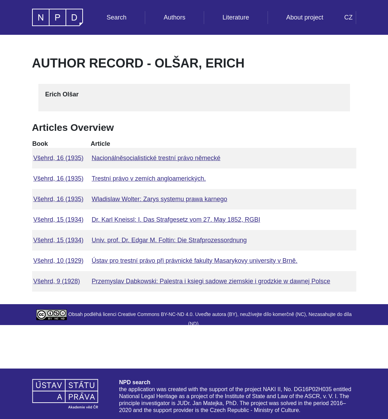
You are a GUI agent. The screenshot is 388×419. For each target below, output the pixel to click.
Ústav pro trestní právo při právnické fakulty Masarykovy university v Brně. (194, 260)
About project (304, 17)
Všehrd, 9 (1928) (56, 281)
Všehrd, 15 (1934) (58, 219)
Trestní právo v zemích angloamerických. (149, 178)
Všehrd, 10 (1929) (58, 260)
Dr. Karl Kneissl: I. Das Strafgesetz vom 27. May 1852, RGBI (176, 219)
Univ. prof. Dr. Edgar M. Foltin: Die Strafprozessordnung (169, 240)
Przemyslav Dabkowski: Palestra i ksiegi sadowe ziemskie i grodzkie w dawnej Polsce (211, 281)
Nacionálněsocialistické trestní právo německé (156, 158)
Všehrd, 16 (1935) (58, 158)
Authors (174, 17)
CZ (348, 17)
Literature (235, 17)
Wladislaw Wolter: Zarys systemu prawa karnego (159, 199)
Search (117, 17)
